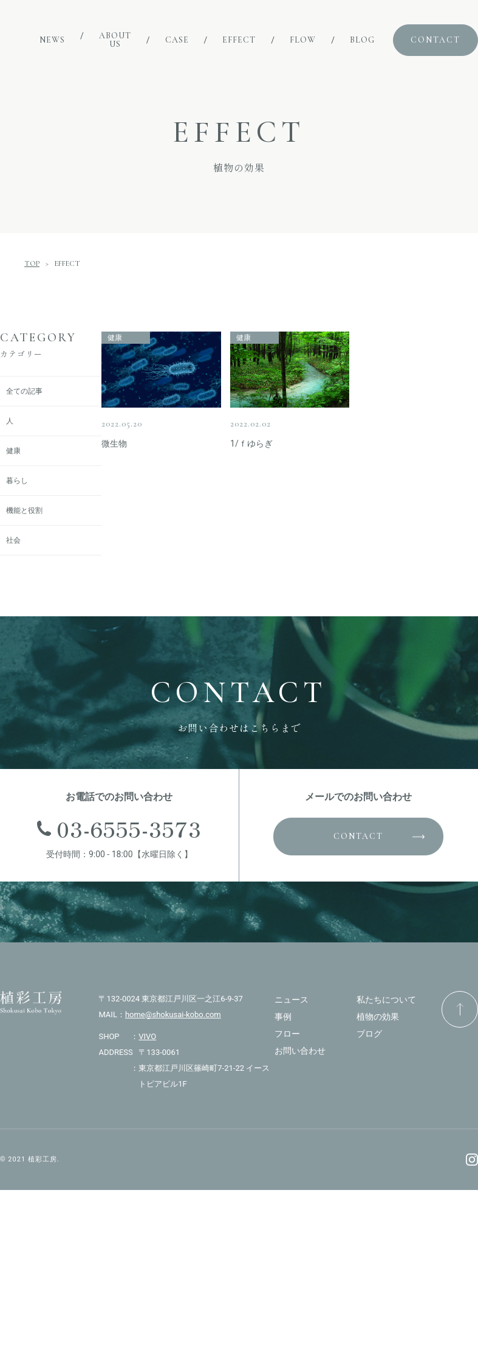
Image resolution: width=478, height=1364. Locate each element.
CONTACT (358, 836)
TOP (31, 263)
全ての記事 (24, 391)
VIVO (147, 1036)
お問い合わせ (300, 1051)
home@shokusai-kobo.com (173, 1014)
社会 (13, 540)
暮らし (17, 480)
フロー (287, 1034)
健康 (13, 451)
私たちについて (386, 999)
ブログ (369, 1034)
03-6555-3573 (129, 828)
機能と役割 (24, 510)
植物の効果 (378, 1016)
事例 (283, 1016)
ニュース (292, 999)
